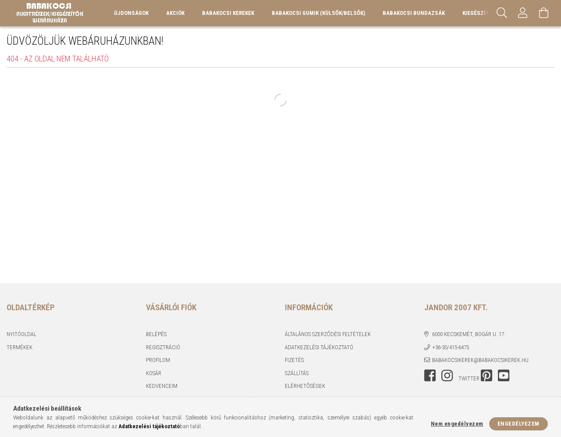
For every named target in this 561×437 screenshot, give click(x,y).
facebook (430, 375)
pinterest (486, 375)
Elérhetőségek (305, 386)
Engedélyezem (518, 423)
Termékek (19, 347)
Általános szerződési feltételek (328, 334)
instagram (447, 375)
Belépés (156, 334)
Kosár (153, 373)
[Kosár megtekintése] (543, 13)
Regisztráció (163, 347)
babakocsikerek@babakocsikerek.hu (480, 360)
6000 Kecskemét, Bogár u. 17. (468, 334)
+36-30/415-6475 (450, 347)
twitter (468, 378)
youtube (503, 375)
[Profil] (522, 13)
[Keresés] (501, 13)
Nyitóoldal (21, 334)
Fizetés (294, 360)
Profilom (158, 360)
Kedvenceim (162, 386)
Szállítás (297, 373)
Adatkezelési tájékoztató (319, 347)
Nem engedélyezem (457, 423)
